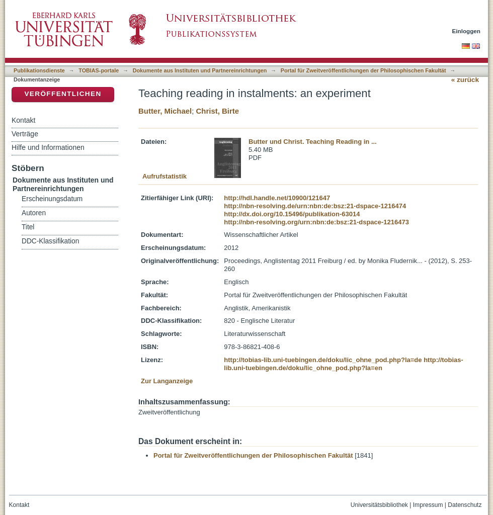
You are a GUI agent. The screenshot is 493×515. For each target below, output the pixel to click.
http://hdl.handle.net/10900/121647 (277, 198)
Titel (28, 227)
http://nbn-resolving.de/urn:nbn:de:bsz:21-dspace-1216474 (315, 206)
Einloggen (466, 31)
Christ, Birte (217, 111)
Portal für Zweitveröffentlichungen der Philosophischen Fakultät (363, 70)
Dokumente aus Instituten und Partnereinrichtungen (200, 70)
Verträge (25, 134)
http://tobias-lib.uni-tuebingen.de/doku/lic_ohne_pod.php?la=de (323, 360)
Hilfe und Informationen (48, 147)
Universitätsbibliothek (379, 504)
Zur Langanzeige (167, 381)
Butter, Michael (165, 111)
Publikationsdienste (39, 70)
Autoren (34, 213)
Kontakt (23, 120)
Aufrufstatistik (164, 176)
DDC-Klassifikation (50, 241)
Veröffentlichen (62, 94)
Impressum (428, 504)
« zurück (465, 79)
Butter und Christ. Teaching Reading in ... (313, 141)
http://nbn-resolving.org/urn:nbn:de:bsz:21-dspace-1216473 (316, 222)
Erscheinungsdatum (52, 199)
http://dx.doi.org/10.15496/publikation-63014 (292, 214)
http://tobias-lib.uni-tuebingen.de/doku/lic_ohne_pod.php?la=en (343, 364)
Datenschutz (464, 504)
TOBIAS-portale (98, 70)
